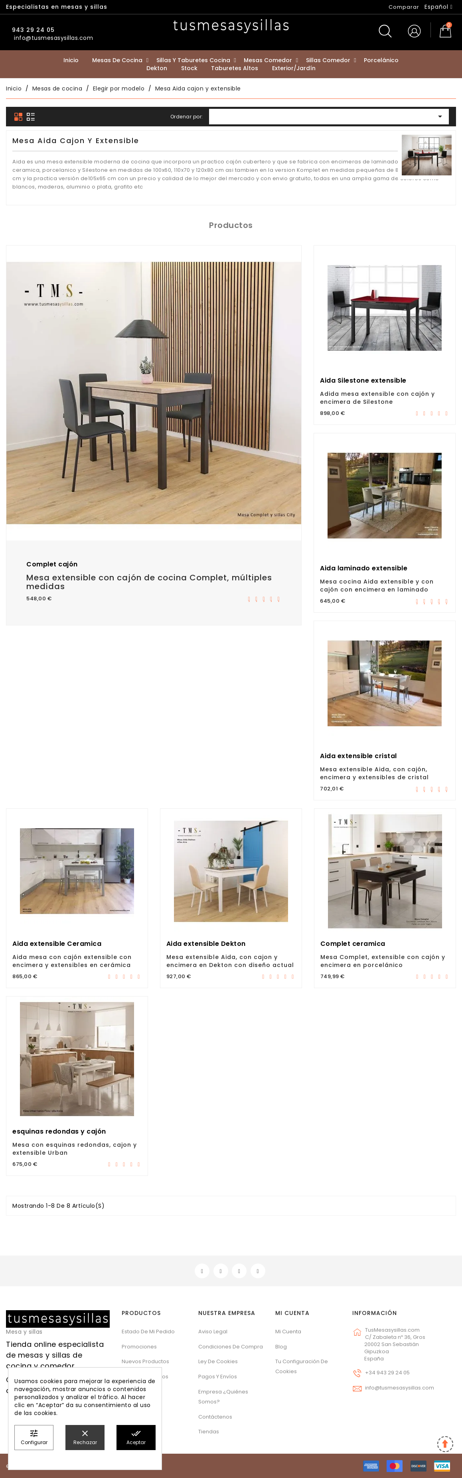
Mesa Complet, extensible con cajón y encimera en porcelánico (382, 961)
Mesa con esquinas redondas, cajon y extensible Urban (74, 1149)
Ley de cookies (218, 1361)
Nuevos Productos (145, 1361)
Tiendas (208, 1431)
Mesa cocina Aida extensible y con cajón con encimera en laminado (377, 586)
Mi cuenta (292, 1313)
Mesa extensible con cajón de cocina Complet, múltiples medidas (149, 582)
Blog (281, 1346)
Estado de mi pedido (148, 1331)
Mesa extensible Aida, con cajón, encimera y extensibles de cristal (374, 773)
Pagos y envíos (217, 1376)
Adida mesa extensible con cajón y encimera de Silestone (377, 398)
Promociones (139, 1346)
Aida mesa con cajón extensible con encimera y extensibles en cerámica (72, 961)
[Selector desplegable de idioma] (438, 7)
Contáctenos (215, 1417)
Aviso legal (212, 1331)
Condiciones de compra (230, 1346)
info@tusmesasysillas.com (399, 1388)
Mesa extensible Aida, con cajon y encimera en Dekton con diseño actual (230, 961)
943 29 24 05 (32, 30)
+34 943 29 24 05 (387, 1372)
